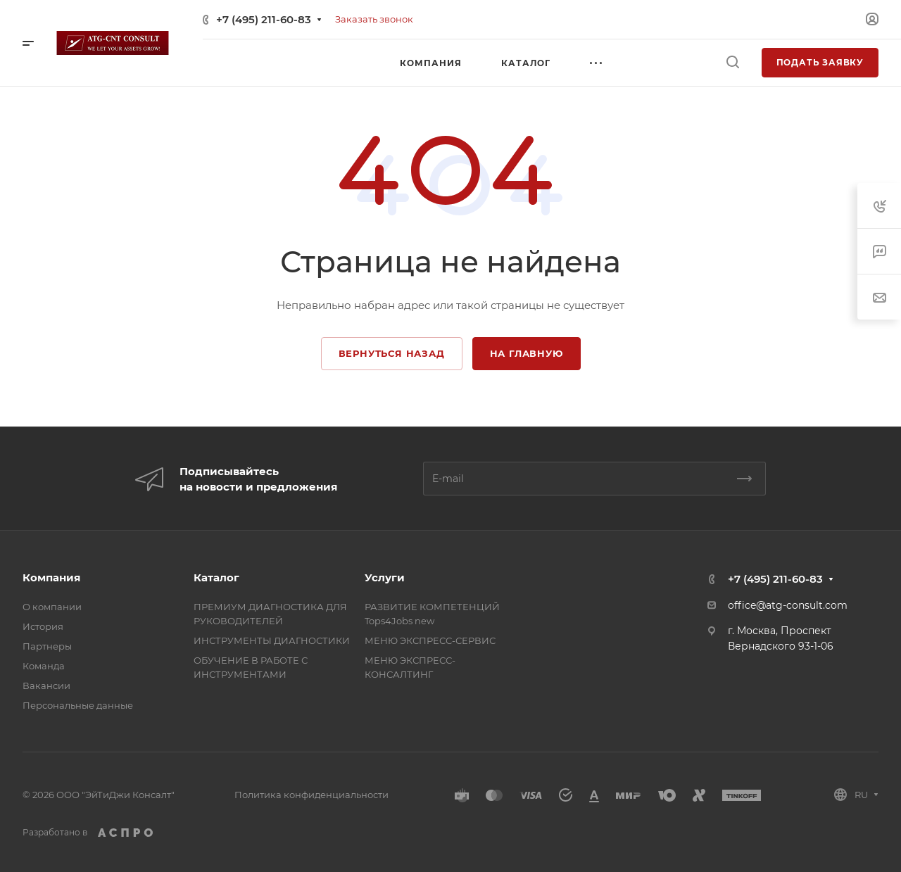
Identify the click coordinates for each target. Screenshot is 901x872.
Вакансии (46, 685)
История (43, 626)
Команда (44, 665)
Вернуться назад (392, 353)
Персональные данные (78, 705)
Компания (51, 577)
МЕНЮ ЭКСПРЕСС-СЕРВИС (430, 640)
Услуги (385, 577)
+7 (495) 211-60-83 (263, 19)
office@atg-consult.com (788, 605)
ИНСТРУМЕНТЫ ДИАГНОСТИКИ (272, 640)
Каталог (216, 577)
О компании (52, 606)
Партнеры (47, 646)
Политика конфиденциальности (311, 794)
